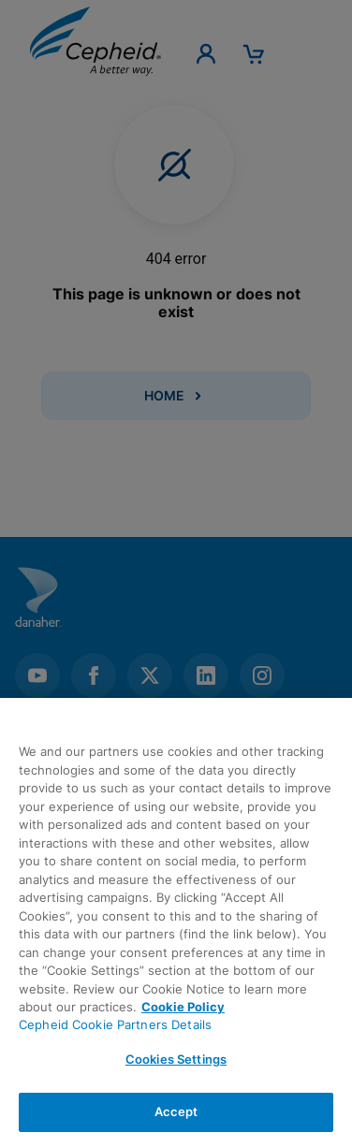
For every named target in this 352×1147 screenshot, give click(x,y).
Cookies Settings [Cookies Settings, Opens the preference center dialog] (176, 1059)
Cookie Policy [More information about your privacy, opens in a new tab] (183, 1006)
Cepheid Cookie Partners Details (115, 1024)
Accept (176, 1111)
